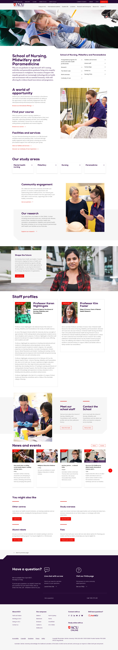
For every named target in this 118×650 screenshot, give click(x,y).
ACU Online (51, 629)
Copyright (23, 642)
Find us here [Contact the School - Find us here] (87, 431)
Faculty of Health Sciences (52, 12)
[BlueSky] (82, 620)
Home (14, 12)
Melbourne (39, 632)
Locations (72, 6)
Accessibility (15, 642)
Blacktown (39, 622)
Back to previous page (22, 556)
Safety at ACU (51, 1)
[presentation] (110, 475)
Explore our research (27, 235)
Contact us (103, 1)
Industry (26, 1)
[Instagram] (71, 620)
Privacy (37, 642)
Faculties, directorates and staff (34, 12)
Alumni (33, 1)
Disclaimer (31, 642)
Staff (96, 1)
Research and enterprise (84, 6)
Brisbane (38, 625)
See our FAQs (80, 590)
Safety (43, 642)
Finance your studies (67, 544)
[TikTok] (79, 620)
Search (103, 6)
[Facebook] (69, 620)
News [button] (94, 449)
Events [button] (102, 449)
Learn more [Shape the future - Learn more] (19, 280)
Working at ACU (16, 622)
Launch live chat (49, 590)
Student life (65, 6)
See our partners (26, 206)
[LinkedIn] (74, 620)
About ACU (96, 6)
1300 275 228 (93, 602)
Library (90, 1)
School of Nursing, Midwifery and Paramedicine (83, 58)
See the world (66, 523)
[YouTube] (77, 620)
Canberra (38, 629)
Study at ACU (42, 6)
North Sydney (52, 619)
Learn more (17, 523)
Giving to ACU (42, 1)
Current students (80, 1)
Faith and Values (17, 1)
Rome (50, 622)
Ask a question (49, 602)
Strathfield (51, 625)
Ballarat (38, 619)
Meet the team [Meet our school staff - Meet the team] (66, 431)
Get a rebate (17, 544)
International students (54, 6)
